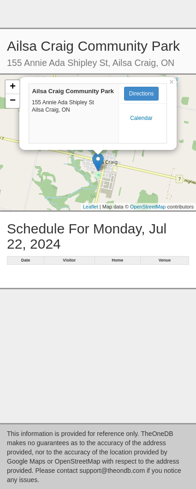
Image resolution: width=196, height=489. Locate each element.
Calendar (141, 118)
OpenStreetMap (148, 206)
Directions (141, 93)
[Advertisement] (98, 13)
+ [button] (13, 87)
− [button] (13, 101)
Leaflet (90, 206)
